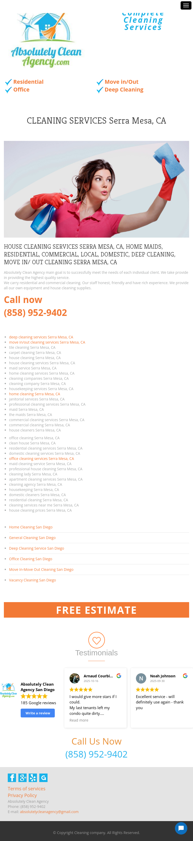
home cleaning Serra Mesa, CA (34, 393)
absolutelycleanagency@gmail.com (49, 811)
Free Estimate (96, 610)
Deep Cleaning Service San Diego (36, 548)
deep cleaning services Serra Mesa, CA (41, 337)
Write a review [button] (38, 713)
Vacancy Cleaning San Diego (32, 580)
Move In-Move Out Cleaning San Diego (41, 569)
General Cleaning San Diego (32, 537)
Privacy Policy (22, 795)
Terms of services (26, 788)
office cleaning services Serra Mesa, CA (41, 458)
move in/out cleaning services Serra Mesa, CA (47, 342)
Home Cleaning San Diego (30, 527)
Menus (186, 5)
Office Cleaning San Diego (30, 558)
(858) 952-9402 (96, 754)
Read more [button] (79, 720)
